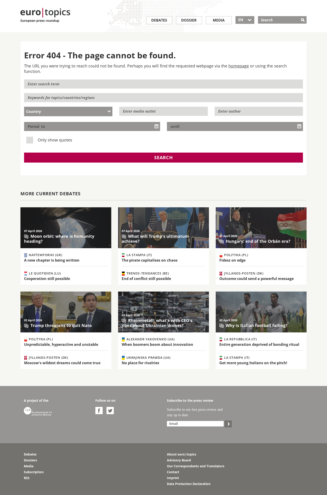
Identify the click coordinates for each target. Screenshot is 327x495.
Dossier (189, 20)
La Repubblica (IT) (238, 339)
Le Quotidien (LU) (42, 273)
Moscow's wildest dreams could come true (62, 362)
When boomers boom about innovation (157, 344)
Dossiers (30, 460)
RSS (27, 478)
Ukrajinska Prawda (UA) (146, 357)
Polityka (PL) (234, 255)
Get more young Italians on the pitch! (253, 362)
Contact (173, 472)
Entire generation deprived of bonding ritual (259, 344)
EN (245, 19)
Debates (159, 20)
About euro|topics (181, 454)
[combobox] (68, 111)
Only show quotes (49, 140)
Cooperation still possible (47, 278)
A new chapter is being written (51, 260)
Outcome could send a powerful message (256, 278)
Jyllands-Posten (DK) (241, 273)
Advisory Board (179, 460)
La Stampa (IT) (137, 255)
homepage (238, 66)
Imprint (173, 478)
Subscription (34, 472)
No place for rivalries (140, 362)
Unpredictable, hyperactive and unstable (61, 344)
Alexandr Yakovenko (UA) (148, 339)
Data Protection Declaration (189, 484)
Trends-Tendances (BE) (145, 273)
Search (163, 157)
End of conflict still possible (146, 278)
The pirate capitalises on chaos (150, 260)
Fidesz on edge (232, 260)
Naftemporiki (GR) (43, 255)
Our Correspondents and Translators (195, 466)
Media (219, 20)
